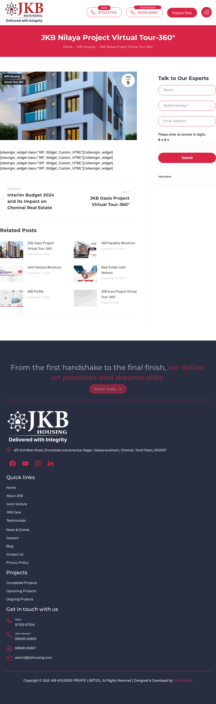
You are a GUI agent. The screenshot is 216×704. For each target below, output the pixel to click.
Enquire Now (182, 13)
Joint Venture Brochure (44, 267)
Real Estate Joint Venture (113, 270)
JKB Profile (35, 291)
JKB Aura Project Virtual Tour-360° (119, 294)
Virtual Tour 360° (14, 82)
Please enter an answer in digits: (182, 134)
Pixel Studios (183, 680)
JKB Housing (12, 76)
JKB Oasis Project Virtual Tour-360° (40, 246)
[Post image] (11, 249)
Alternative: (165, 176)
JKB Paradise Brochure (118, 243)
